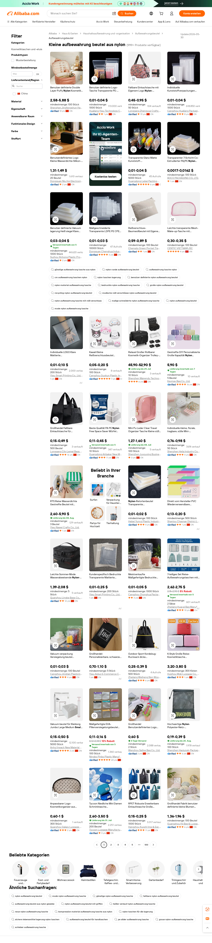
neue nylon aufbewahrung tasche (29, 911)
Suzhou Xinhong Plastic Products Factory (66, 257)
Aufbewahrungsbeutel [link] (61, 38)
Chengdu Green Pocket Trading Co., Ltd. (144, 248)
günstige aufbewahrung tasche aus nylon (73, 269)
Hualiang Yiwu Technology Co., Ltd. (105, 110)
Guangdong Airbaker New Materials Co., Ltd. (105, 454)
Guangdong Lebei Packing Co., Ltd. (144, 181)
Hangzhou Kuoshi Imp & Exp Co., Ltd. (144, 826)
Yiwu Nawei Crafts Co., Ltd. (64, 527)
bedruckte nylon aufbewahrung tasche (119, 285)
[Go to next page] (153, 845)
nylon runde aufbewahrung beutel (120, 269)
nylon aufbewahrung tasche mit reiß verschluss (76, 300)
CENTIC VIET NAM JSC (180, 248)
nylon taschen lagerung (107, 277)
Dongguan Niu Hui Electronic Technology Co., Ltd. (66, 181)
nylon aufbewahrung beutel (181, 300)
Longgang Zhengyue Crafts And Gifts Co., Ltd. (144, 110)
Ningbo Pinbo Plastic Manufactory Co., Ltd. (105, 756)
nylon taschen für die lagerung (136, 911)
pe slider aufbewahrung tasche (131, 919)
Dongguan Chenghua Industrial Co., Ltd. (105, 251)
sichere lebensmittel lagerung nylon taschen (35, 919)
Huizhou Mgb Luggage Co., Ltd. (183, 674)
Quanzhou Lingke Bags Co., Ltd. (66, 597)
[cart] (162, 14)
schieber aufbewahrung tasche (28, 927)
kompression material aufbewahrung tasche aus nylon (83, 911)
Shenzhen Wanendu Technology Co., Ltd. (144, 378)
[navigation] (27, 439)
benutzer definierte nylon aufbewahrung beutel (152, 277)
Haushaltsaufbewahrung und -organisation (106, 33)
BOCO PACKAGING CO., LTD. (183, 177)
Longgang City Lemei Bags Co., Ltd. (66, 451)
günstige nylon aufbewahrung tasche (113, 896)
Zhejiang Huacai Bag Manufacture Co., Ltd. (183, 606)
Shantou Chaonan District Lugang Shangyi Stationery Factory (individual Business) (183, 521)
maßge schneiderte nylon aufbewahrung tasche (133, 300)
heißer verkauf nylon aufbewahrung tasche (132, 903)
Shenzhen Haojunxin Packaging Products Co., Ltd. (183, 750)
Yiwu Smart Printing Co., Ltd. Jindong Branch (66, 375)
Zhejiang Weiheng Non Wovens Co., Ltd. (144, 677)
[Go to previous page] (97, 845)
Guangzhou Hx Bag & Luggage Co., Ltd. (183, 823)
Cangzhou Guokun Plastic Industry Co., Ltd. (105, 375)
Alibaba (53, 33)
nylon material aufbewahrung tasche (71, 285)
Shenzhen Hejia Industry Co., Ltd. (183, 451)
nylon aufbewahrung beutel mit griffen (82, 903)
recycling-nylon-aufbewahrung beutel (71, 293)
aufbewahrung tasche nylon (161, 269)
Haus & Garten (70, 33)
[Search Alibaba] (80, 13)
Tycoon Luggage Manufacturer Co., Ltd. (105, 829)
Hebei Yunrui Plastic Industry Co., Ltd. (144, 521)
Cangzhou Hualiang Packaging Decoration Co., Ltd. (183, 110)
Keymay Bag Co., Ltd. (178, 381)
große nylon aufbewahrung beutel (164, 285)
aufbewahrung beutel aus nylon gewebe (32, 903)
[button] (114, 13)
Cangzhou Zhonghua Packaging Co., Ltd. (144, 594)
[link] (207, 909)
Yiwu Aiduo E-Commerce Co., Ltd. (105, 674)
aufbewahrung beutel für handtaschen (87, 919)
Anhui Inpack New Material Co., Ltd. (66, 747)
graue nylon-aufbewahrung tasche (174, 919)
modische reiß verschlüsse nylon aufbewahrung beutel (127, 293)
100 (146, 845)
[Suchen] (127, 13)
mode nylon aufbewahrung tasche (69, 308)
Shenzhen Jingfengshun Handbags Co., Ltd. (66, 107)
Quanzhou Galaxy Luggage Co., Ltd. (66, 826)
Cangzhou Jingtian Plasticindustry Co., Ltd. (66, 674)
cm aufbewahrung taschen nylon (69, 277)
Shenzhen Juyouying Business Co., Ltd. (144, 454)
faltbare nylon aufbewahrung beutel (159, 896)
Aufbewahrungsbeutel (147, 33)
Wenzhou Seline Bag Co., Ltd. (144, 750)
